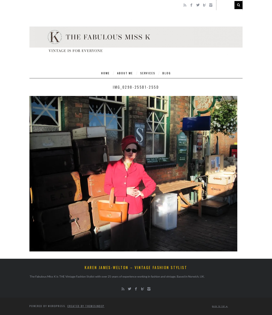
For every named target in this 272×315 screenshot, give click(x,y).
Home (105, 73)
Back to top (220, 306)
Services (147, 73)
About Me (125, 73)
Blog (166, 73)
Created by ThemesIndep (86, 306)
